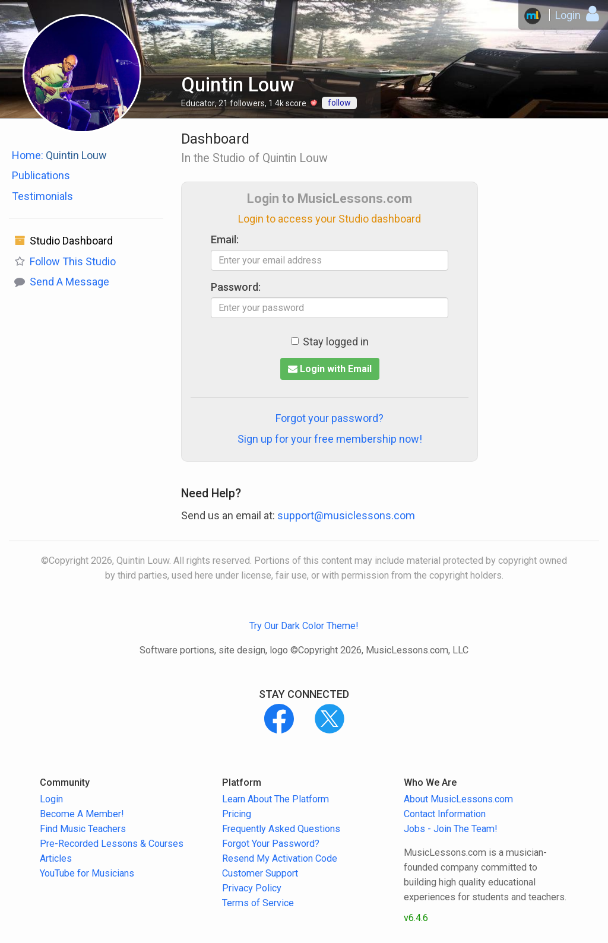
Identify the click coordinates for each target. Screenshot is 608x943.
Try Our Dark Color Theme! (304, 625)
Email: (225, 239)
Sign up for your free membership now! (330, 439)
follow (339, 102)
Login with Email (330, 368)
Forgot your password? (330, 418)
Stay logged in (330, 341)
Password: (236, 287)
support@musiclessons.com (346, 515)
